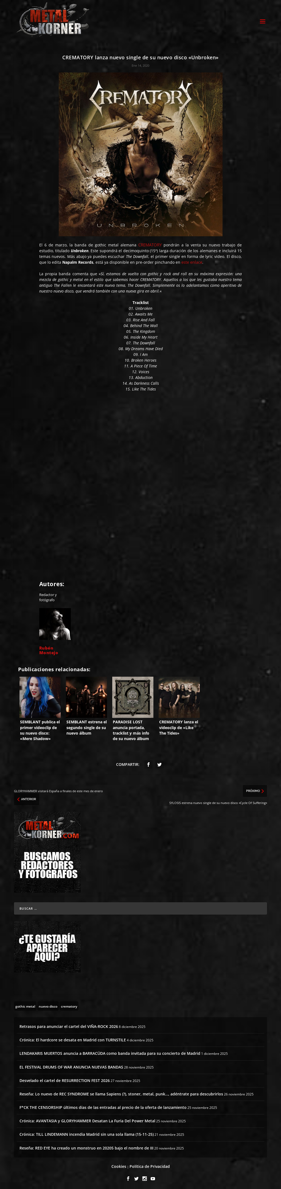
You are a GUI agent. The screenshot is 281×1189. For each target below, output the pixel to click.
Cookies (118, 1164)
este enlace (191, 260)
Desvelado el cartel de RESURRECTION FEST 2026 (64, 1078)
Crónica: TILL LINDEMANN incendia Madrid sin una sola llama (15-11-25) (86, 1132)
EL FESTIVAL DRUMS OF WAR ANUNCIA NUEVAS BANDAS (71, 1065)
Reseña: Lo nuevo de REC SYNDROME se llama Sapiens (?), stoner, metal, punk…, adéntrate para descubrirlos (121, 1092)
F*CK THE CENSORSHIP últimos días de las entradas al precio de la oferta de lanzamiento (103, 1105)
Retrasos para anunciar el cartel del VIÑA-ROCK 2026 (68, 1024)
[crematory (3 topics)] (69, 1004)
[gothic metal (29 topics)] (25, 1004)
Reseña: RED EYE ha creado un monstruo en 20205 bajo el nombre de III (86, 1146)
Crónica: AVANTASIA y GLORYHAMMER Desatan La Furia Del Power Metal (87, 1119)
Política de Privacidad (150, 1164)
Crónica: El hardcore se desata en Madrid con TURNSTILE (72, 1038)
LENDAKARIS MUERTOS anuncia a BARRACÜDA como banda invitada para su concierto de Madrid (109, 1052)
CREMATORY (150, 243)
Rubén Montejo (48, 649)
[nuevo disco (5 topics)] (48, 1004)
